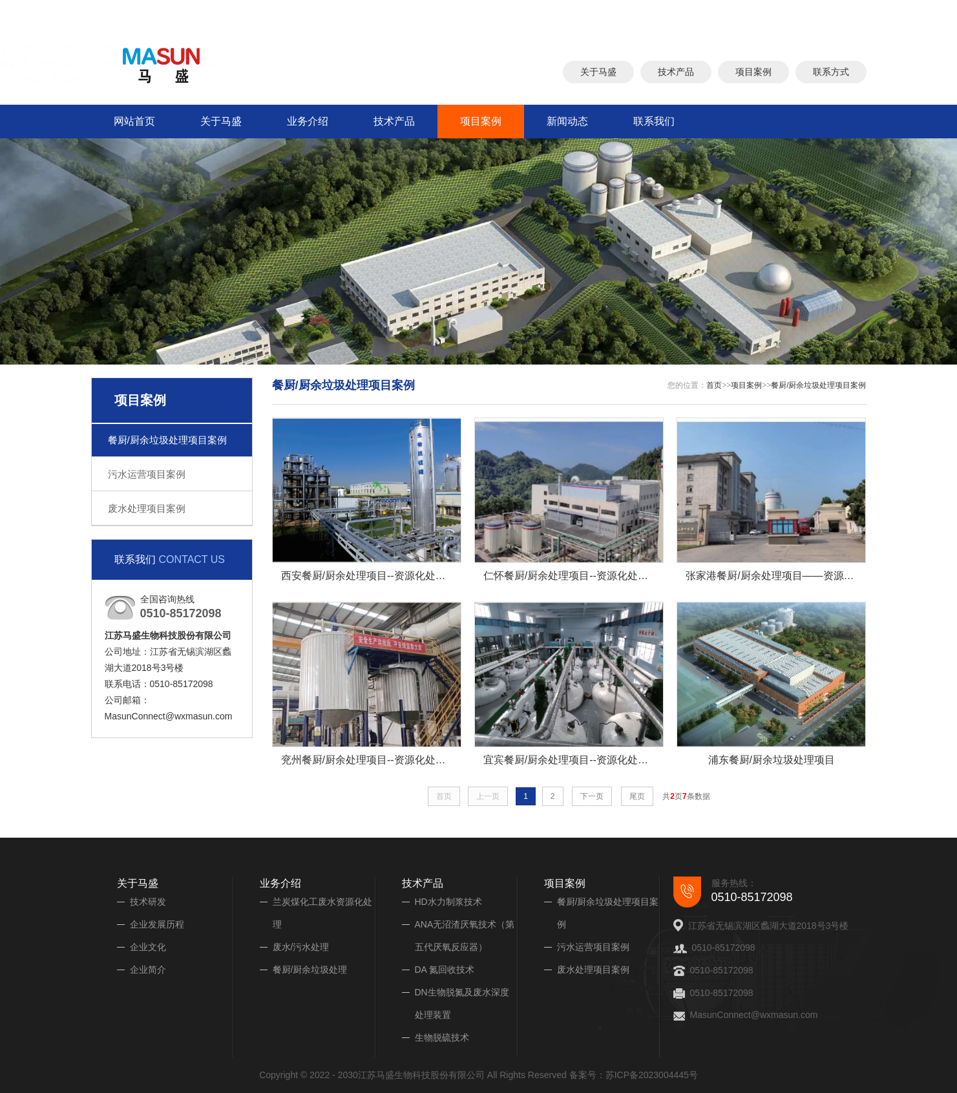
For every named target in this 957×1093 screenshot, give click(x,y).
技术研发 (148, 902)
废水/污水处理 (301, 947)
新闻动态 (567, 121)
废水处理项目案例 (146, 508)
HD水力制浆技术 (448, 902)
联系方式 (831, 69)
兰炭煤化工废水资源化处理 (322, 913)
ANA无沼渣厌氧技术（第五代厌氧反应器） (465, 935)
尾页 (637, 796)
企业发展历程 (157, 924)
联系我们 (654, 121)
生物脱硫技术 (442, 1037)
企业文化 (148, 947)
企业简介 (148, 969)
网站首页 (134, 121)
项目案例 (753, 69)
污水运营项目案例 (146, 474)
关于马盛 (598, 69)
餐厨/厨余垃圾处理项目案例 (167, 439)
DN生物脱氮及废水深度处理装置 (462, 1003)
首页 (714, 385)
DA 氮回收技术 (445, 969)
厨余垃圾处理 (595, 15)
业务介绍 (307, 121)
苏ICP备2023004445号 (651, 1075)
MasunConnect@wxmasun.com (754, 1015)
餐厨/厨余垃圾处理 (310, 969)
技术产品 (676, 69)
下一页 (592, 796)
